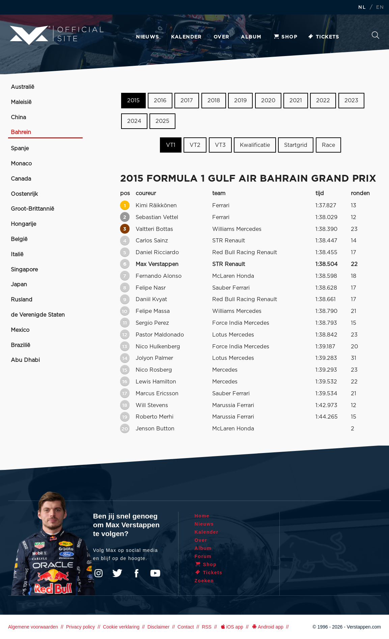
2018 (213, 100)
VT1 (170, 145)
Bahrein (21, 132)
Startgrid (295, 145)
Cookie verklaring (121, 627)
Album (251, 37)
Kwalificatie (255, 145)
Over (221, 37)
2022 (323, 100)
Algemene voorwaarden (33, 627)
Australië (22, 87)
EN (380, 7)
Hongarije (23, 224)
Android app (267, 627)
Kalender (186, 37)
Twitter (117, 573)
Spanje (20, 148)
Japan (19, 284)
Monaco (21, 163)
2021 (295, 100)
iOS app (231, 627)
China (18, 117)
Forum (203, 556)
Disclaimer (158, 627)
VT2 (195, 145)
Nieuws (147, 37)
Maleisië (21, 102)
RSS (207, 627)
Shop (285, 37)
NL (362, 7)
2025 (162, 121)
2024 (134, 121)
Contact (185, 627)
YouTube (155, 573)
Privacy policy (80, 627)
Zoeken (375, 35)
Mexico (20, 330)
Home (202, 515)
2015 (133, 100)
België (19, 239)
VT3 (220, 145)
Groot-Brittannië (32, 209)
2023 (351, 100)
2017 (186, 100)
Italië (17, 254)
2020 (268, 100)
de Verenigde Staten (38, 315)
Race (328, 145)
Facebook (136, 573)
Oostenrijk (24, 194)
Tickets (323, 37)
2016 (160, 100)
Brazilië (20, 345)
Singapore (24, 269)
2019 (240, 100)
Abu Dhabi (25, 360)
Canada (21, 179)
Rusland (21, 299)
